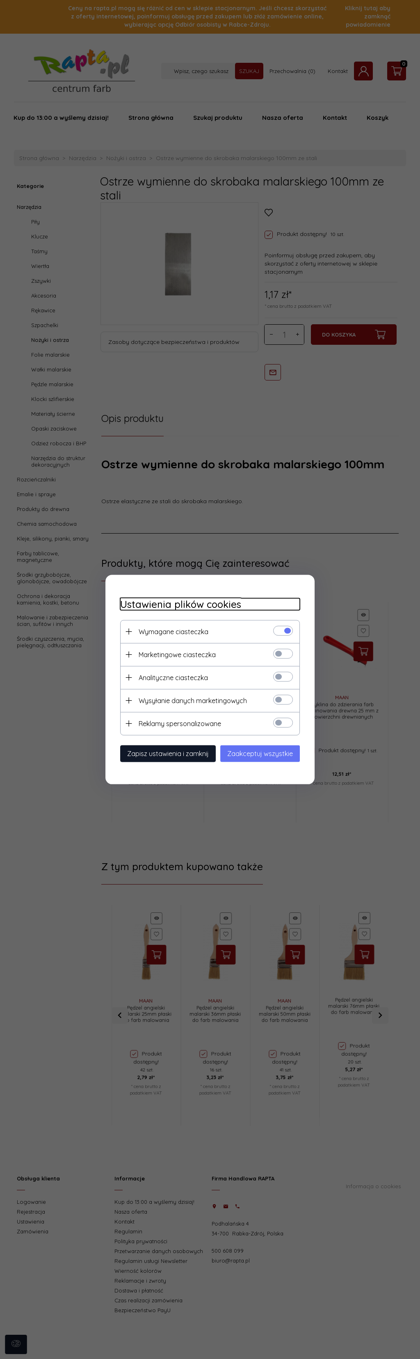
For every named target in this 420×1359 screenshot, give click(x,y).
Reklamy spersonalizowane (175, 723)
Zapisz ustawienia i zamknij (163, 753)
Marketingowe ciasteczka (172, 654)
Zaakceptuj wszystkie (264, 753)
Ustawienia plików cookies (176, 604)
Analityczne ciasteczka (168, 677)
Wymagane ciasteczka (169, 631)
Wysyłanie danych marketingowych (188, 700)
